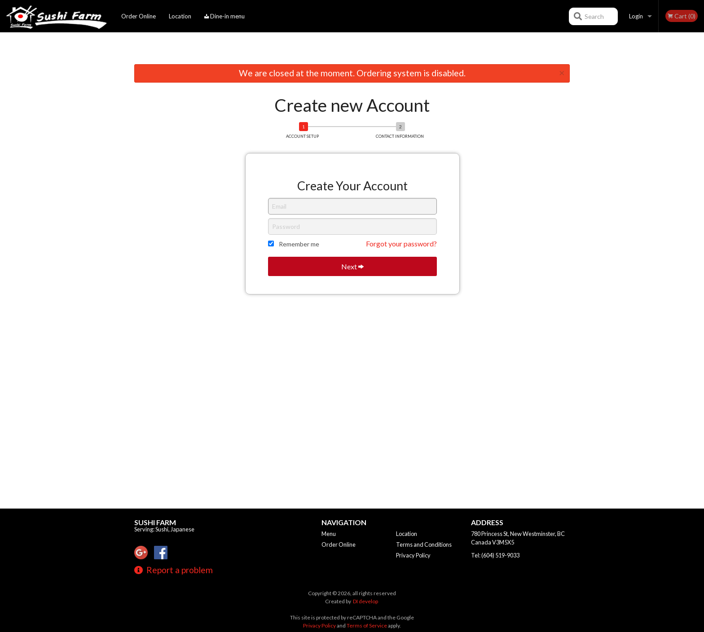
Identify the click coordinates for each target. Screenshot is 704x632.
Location (180, 16)
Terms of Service (367, 625)
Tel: (495, 555)
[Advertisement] (352, 50)
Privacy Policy (413, 555)
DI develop (365, 601)
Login (636, 16)
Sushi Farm (155, 522)
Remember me (299, 244)
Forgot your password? (401, 243)
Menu (328, 533)
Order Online (138, 16)
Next (352, 266)
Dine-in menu (224, 16)
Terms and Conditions (424, 544)
